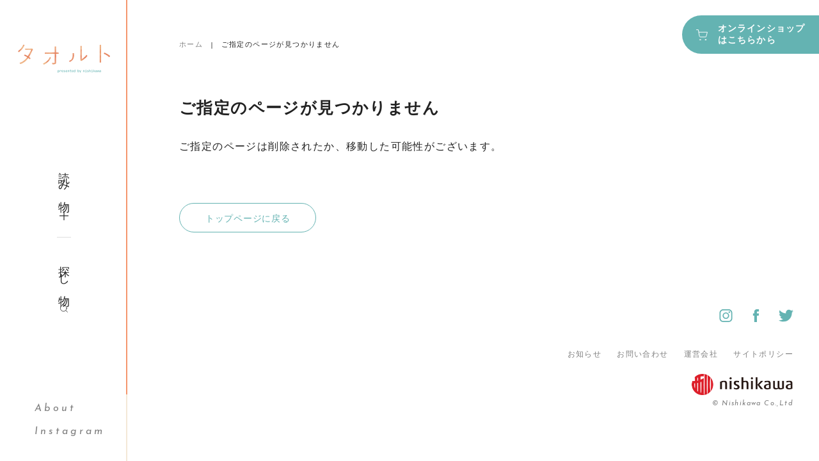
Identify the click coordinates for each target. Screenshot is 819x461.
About (55, 408)
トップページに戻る (247, 218)
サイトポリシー (763, 354)
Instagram (70, 431)
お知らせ (585, 354)
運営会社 (701, 354)
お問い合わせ (642, 354)
